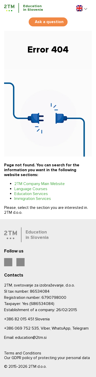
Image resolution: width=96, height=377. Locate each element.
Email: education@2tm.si (25, 337)
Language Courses (30, 188)
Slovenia (27, 319)
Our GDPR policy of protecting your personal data (47, 357)
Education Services (31, 193)
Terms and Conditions (22, 353)
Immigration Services (32, 198)
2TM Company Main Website (39, 183)
